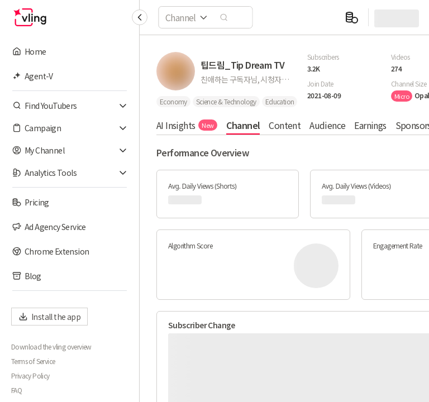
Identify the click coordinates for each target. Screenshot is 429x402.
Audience (327, 125)
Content (285, 125)
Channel (243, 125)
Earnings (370, 125)
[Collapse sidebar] (139, 17)
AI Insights (186, 125)
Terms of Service (33, 361)
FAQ (16, 390)
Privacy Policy (30, 375)
